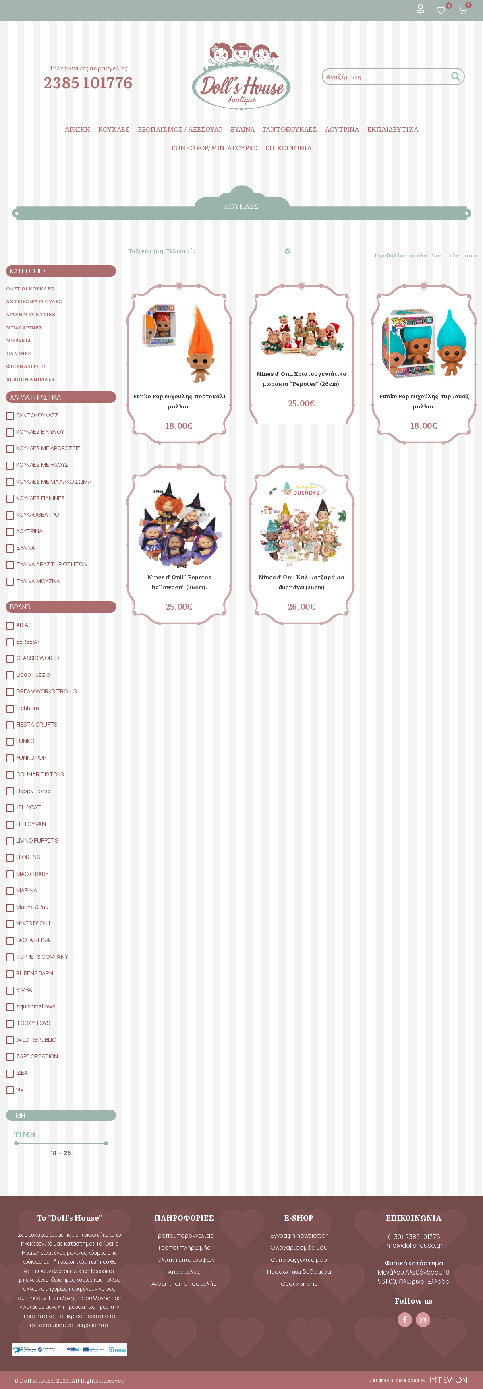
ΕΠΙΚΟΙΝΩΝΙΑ (288, 147)
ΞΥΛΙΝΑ (242, 129)
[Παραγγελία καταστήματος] (210, 251)
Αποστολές (184, 1271)
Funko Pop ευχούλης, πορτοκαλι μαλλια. (179, 400)
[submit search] (455, 76)
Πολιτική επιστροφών (184, 1259)
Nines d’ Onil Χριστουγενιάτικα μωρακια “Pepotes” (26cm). (301, 382)
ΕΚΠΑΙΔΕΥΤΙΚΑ (393, 129)
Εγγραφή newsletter (299, 1235)
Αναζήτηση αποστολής (184, 1283)
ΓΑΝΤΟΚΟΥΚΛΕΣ (290, 129)
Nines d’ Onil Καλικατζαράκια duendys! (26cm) (302, 585)
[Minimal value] (61, 1153)
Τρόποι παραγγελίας (184, 1235)
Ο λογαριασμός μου (299, 1247)
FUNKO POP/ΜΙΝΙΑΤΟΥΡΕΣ (214, 147)
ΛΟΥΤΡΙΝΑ (342, 129)
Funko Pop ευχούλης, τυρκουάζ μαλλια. (424, 400)
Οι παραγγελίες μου (299, 1259)
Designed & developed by (395, 1380)
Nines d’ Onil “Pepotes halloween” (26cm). (179, 581)
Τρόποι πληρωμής (184, 1247)
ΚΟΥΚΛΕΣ (114, 129)
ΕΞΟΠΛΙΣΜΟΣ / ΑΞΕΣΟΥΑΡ (180, 129)
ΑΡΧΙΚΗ (77, 129)
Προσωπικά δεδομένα (299, 1271)
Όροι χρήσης (299, 1283)
